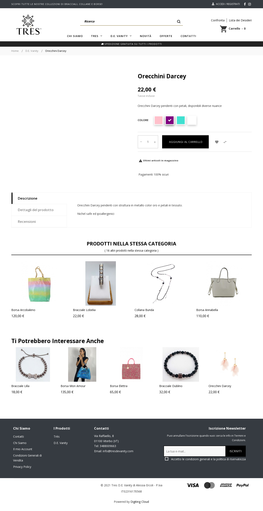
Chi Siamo (20, 443)
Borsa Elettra (132, 386)
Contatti (18, 436)
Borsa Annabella (207, 310)
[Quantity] (148, 142)
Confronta (218, 20)
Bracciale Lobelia (84, 310)
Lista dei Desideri (240, 20)
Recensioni (27, 221)
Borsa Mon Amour (86, 386)
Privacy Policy (22, 467)
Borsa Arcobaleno (23, 310)
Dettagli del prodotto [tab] (36, 209)
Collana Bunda (144, 310)
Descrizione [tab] (27, 198)
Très (57, 436)
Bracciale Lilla (34, 386)
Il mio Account (22, 449)
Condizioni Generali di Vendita (27, 457)
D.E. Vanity (61, 443)
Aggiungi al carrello (185, 142)
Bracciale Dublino (184, 386)
